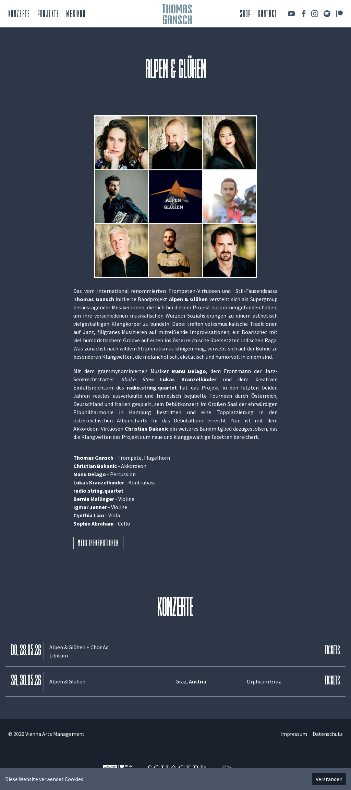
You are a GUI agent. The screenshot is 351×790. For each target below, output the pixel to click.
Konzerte (19, 14)
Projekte (48, 14)
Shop (245, 14)
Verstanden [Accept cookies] (329, 779)
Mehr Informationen (98, 543)
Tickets (332, 651)
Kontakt (267, 14)
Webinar (75, 14)
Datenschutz (328, 733)
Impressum (293, 733)
